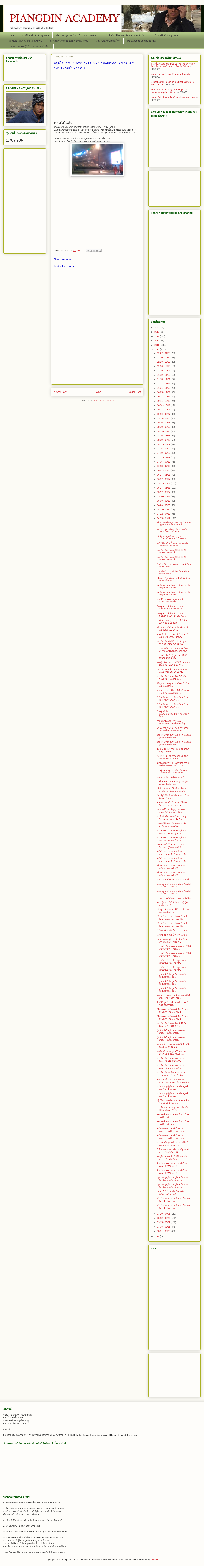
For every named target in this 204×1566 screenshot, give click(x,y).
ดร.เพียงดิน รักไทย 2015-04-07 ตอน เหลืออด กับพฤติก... (171, 1059)
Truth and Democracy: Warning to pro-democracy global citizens (170, 91)
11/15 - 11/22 (164, 379)
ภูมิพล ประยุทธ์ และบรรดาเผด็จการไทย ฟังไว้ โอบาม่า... (172, 537)
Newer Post (60, 392)
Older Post (135, 392)
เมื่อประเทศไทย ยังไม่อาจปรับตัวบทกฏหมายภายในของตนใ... (174, 523)
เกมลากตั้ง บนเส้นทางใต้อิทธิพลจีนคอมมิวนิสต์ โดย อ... (173, 1045)
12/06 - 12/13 (164, 366)
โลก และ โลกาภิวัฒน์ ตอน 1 (170, 777)
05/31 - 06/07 (164, 483)
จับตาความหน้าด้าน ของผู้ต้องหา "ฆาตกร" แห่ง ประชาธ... (172, 803)
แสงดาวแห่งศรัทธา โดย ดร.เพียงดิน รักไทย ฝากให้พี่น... (173, 530)
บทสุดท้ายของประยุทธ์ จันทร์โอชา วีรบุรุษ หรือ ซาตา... (173, 586)
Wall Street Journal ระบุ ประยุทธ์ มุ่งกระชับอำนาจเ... (173, 782)
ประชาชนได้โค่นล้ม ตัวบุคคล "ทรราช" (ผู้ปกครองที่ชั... (171, 846)
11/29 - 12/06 (164, 370)
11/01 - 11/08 (164, 388)
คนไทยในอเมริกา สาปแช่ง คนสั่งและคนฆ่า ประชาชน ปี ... (173, 670)
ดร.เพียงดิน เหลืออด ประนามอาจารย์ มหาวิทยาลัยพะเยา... (172, 1073)
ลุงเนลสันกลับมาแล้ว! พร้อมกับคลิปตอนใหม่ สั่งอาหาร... (174, 885)
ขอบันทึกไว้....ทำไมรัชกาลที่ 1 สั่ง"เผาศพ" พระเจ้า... (171, 1192)
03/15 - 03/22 (164, 1222)
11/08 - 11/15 (164, 383)
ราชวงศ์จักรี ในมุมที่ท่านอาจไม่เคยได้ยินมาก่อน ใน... (173, 975)
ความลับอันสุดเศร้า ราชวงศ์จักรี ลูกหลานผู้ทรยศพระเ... (172, 1143)
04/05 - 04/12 (164, 518)
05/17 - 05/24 (164, 492)
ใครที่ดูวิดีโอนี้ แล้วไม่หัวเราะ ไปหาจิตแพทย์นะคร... (174, 796)
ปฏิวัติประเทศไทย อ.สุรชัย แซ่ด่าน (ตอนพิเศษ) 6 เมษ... (173, 1101)
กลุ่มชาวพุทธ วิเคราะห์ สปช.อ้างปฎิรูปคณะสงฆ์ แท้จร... (174, 736)
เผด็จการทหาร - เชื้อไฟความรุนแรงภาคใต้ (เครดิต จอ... (171, 1129)
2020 (157, 327)
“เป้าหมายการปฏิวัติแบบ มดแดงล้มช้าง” (29, 46)
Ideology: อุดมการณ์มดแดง (141, 40)
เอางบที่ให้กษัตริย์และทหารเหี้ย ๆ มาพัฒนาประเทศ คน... (172, 825)
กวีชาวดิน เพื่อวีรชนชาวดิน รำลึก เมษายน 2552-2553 (173, 628)
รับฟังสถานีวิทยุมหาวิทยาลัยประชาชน (124, 35)
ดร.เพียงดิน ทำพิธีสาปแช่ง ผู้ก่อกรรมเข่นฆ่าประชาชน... (171, 642)
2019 (157, 332)
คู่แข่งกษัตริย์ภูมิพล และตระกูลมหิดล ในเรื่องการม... (171, 1031)
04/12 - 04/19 (164, 513)
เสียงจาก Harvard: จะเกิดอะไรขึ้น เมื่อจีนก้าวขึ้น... (173, 684)
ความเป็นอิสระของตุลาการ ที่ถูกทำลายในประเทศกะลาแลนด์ (172, 649)
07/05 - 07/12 (164, 461)
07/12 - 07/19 (164, 457)
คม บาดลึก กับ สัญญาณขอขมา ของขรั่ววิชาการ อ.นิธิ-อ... (172, 810)
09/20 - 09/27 (164, 414)
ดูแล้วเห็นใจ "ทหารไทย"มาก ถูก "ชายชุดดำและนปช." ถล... (172, 817)
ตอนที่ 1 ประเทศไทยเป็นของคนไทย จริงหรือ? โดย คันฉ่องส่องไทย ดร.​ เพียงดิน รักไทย (173, 65)
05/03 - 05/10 (164, 501)
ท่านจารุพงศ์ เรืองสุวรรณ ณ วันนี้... (174, 879)
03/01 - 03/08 (164, 1231)
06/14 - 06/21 (164, 474)
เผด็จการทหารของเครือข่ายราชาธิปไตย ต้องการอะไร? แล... (173, 764)
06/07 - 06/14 (164, 479)
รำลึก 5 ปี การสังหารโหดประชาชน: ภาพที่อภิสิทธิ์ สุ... (172, 722)
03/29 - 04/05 (164, 1213)
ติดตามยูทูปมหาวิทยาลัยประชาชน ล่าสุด (77, 35)
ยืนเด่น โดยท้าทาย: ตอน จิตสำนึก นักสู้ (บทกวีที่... (173, 750)
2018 (157, 336)
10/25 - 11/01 (164, 392)
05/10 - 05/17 (164, 496)
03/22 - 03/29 (164, 1218)
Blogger (154, 1560)
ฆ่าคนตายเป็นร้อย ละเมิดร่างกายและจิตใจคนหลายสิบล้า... (173, 729)
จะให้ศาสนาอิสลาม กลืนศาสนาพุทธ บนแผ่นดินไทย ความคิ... (172, 853)
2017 (157, 340)
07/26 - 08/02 (164, 448)
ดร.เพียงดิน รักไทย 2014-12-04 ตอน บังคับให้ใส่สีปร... (171, 1024)
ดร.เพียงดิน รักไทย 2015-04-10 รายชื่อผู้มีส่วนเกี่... (171, 551)
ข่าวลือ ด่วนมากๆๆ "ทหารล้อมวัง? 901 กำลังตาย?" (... (173, 1108)
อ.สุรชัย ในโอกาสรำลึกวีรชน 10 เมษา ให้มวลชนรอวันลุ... (172, 635)
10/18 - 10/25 (164, 396)
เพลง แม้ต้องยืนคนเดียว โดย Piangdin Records (174, 97)
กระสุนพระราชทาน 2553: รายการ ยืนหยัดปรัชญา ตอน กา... (173, 663)
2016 (157, 345)
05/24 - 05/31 (164, 488)
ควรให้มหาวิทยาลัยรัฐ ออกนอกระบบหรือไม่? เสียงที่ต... (171, 961)
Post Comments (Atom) (103, 400)
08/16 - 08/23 (164, 435)
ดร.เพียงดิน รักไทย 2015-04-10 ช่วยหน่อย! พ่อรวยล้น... (171, 677)
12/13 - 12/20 (164, 362)
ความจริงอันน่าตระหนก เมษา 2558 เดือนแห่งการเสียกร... (174, 947)
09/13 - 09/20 (164, 418)
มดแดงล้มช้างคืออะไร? (108, 40)
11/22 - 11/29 (164, 375)
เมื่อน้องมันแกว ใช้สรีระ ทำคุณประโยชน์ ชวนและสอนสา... (172, 789)
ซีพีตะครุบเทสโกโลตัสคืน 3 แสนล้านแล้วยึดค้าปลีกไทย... (172, 1010)
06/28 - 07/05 (164, 466)
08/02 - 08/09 (164, 444)
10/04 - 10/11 (164, 405)
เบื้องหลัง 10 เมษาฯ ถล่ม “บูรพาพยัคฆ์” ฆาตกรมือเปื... (172, 867)
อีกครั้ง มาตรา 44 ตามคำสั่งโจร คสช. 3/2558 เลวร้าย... (172, 1164)
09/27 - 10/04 (164, 409)
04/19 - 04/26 (164, 509)
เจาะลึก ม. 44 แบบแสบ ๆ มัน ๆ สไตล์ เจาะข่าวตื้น (171, 600)
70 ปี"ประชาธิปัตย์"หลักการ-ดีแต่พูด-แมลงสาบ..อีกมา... (172, 757)
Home (12, 35)
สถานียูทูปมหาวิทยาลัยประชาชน (25, 40)
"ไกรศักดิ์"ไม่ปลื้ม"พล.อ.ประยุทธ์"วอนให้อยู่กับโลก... (173, 714)
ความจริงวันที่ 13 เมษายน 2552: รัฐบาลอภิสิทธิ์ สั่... (172, 656)
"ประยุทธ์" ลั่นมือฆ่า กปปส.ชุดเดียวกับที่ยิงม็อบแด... (173, 579)
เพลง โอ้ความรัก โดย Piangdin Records (170, 74)
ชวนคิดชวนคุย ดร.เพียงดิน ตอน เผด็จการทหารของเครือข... (172, 771)
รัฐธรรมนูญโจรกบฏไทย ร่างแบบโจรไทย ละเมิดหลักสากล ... (172, 1178)
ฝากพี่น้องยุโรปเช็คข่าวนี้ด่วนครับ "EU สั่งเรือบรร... (173, 1003)
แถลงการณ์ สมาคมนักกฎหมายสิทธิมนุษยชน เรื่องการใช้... (174, 996)
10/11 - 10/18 (164, 401)
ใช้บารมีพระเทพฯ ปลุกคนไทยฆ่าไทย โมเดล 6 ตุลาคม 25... (172, 917)
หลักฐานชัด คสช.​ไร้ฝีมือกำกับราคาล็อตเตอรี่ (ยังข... (173, 910)
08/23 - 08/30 (164, 431)
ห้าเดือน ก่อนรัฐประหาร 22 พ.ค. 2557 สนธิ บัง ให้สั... (172, 621)
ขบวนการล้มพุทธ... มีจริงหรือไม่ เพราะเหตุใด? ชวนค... (172, 940)
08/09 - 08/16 (164, 440)
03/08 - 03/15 (164, 1226)
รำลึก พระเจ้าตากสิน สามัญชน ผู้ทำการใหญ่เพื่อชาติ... (173, 1150)
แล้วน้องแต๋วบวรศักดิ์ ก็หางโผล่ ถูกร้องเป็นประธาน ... (173, 1200)
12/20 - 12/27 (164, 357)
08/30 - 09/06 (164, 427)
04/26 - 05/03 (164, 505)
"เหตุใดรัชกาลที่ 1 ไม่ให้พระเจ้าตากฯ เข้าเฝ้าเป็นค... (172, 1157)
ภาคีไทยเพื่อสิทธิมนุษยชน (35, 35)
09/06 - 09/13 (164, 422)
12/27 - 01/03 (164, 353)
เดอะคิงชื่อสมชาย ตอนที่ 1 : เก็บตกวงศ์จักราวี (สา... (173, 1122)
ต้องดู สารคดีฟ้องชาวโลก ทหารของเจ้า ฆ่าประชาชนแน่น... (172, 607)
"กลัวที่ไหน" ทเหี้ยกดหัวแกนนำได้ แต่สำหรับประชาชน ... (172, 544)
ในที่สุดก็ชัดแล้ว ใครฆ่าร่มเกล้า (172, 930)
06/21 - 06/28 (164, 470)
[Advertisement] (97, 98)
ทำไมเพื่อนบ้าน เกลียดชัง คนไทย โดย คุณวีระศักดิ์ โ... (172, 698)
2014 (157, 1236)
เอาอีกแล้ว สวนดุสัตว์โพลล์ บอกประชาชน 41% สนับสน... (172, 1052)
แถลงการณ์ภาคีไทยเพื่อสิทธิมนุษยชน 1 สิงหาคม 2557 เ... (173, 691)
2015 (157, 349)
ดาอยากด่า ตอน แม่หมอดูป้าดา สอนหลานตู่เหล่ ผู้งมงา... (171, 832)
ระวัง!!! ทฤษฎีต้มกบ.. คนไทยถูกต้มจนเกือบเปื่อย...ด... (173, 1087)
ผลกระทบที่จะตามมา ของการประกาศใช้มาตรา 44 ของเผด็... (173, 1080)
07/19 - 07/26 (164, 453)
